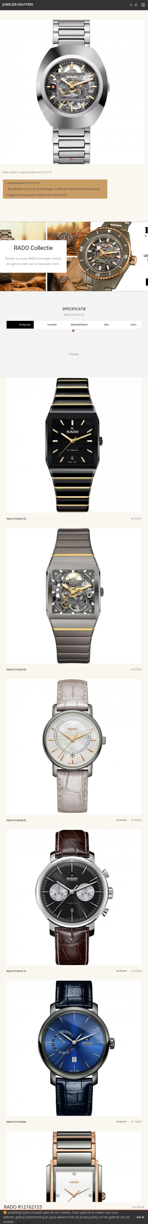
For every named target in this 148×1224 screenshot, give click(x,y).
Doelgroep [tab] (24, 324)
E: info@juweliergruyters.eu (123, 1200)
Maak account (17, 1190)
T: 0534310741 (50, 1185)
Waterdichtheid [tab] (79, 324)
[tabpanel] (72, 92)
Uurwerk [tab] (52, 324)
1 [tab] (71, 159)
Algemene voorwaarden (55, 1190)
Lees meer (24, 1222)
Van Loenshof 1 (117, 1190)
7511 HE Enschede (119, 1195)
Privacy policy (50, 1195)
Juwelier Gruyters (118, 1185)
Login (12, 1185)
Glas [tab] (106, 324)
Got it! (140, 1217)
